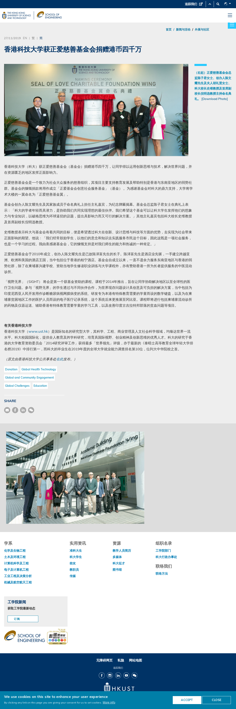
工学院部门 (163, 550)
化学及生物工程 (15, 550)
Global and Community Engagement (29, 377)
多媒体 (117, 557)
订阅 (17, 619)
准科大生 (76, 550)
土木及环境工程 (15, 557)
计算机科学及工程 (16, 563)
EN (25, 38)
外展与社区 (202, 29)
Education (40, 386)
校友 (73, 563)
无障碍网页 (104, 660)
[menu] (230, 15)
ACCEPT (187, 700)
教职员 (74, 570)
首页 (169, 29)
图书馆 (117, 570)
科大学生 (76, 557)
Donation (11, 369)
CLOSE (216, 700)
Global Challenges (17, 386)
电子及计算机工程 (16, 570)
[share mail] (7, 410)
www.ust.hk (38, 331)
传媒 (73, 576)
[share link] (23, 410)
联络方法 (162, 573)
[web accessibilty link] (57, 637)
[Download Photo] (214, 99)
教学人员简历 (122, 550)
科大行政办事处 (166, 557)
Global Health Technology (38, 369)
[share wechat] (31, 410)
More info (109, 702)
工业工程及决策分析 (18, 576)
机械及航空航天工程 (18, 582)
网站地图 (135, 660)
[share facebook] (15, 410)
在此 (59, 359)
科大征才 (119, 563)
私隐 (120, 660)
